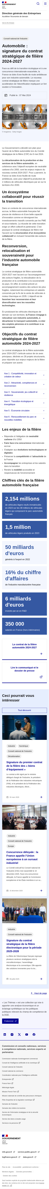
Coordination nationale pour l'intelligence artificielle (19, 1075)
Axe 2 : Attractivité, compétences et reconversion (20, 384)
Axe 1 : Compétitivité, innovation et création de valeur (20, 375)
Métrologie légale (8, 1087)
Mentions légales (8, 1172)
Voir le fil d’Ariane (8, 23)
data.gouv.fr (28, 1157)
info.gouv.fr (7, 1152)
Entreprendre (6, 1079)
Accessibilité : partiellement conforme (26, 1167)
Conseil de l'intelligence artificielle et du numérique (19, 1063)
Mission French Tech (9, 1092)
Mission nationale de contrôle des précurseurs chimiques (22, 1096)
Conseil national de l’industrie (12, 1067)
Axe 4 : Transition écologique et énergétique (18, 403)
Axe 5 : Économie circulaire (17, 411)
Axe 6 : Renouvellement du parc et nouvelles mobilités (20, 418)
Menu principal (45, 3)
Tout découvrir (24, 710)
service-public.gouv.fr (27, 1152)
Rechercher (38, 3)
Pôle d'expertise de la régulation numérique (17, 1100)
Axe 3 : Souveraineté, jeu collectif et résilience (20, 393)
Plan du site (6, 1167)
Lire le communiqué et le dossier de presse (24, 669)
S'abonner (9, 1021)
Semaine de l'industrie (10, 1104)
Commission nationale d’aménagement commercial (20, 1059)
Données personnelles (24, 1172)
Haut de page (40, 993)
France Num (6, 1083)
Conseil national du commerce (12, 1071)
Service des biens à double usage (14, 1119)
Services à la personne (10, 1123)
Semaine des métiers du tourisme (13, 1108)
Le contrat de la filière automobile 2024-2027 (24, 646)
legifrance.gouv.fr (10, 1157)
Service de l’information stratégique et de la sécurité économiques (20, 1113)
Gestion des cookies (10, 1176)
